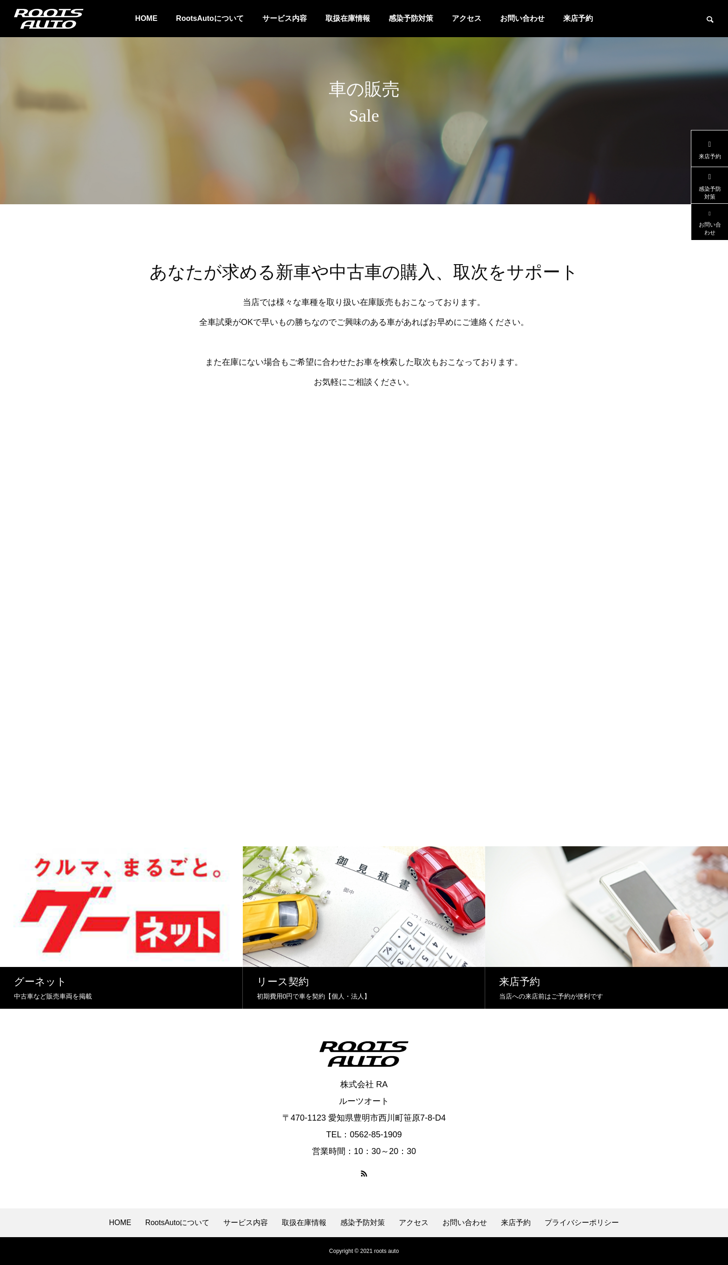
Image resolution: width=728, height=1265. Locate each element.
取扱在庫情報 (347, 18)
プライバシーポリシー (582, 1222)
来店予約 (578, 18)
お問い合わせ (522, 18)
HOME (146, 18)
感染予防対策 (411, 18)
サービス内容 (284, 18)
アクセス (466, 18)
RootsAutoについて (210, 18)
